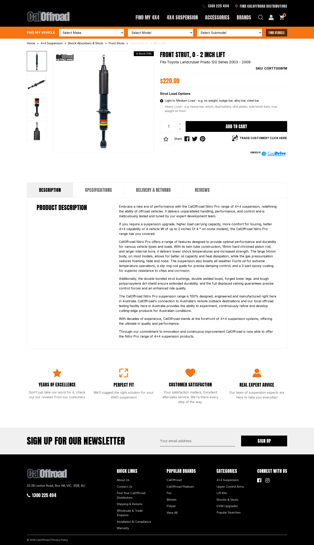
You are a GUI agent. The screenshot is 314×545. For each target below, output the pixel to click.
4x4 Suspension (227, 480)
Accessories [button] (217, 17)
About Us (123, 480)
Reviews (202, 190)
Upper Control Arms (230, 486)
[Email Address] (197, 441)
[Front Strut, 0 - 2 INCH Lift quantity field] (171, 126)
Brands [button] (244, 17)
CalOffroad (174, 480)
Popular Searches (228, 512)
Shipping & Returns (130, 504)
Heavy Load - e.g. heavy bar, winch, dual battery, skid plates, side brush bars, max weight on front (221, 109)
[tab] (50, 190)
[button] (166, 138)
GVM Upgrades (227, 506)
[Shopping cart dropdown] (281, 17)
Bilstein (171, 500)
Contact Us (124, 486)
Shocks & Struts (227, 500)
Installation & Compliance (134, 522)
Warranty (123, 528)
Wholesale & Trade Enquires (130, 513)
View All (172, 513)
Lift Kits (221, 493)
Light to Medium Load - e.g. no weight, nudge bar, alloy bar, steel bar (212, 100)
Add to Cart (236, 126)
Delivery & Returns (153, 190)
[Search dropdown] (261, 17)
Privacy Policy (59, 539)
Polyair (171, 506)
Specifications (98, 190)
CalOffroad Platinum (180, 486)
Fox (169, 493)
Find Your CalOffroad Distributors (131, 495)
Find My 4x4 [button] (147, 17)
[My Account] (271, 17)
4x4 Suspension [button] (182, 17)
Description (50, 190)
